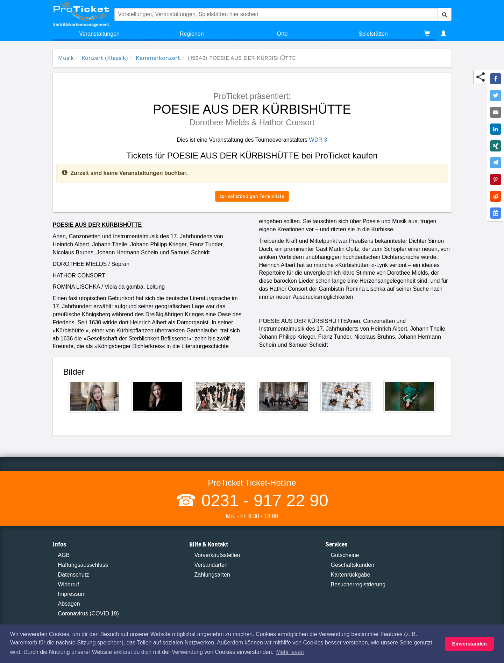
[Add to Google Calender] (495, 213)
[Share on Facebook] (495, 78)
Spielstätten (373, 34)
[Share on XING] (495, 145)
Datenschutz (73, 575)
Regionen (192, 34)
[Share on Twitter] (495, 95)
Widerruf (68, 584)
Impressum (72, 594)
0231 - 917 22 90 (262, 500)
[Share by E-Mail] (495, 112)
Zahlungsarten (212, 575)
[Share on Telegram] (495, 162)
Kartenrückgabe (350, 575)
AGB (64, 555)
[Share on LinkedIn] (495, 129)
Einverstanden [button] (469, 644)
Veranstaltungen (99, 34)
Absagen (69, 604)
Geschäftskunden (353, 565)
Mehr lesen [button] (290, 652)
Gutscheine (345, 555)
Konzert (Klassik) (104, 58)
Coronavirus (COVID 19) (88, 613)
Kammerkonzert (158, 58)
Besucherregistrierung (358, 584)
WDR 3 (318, 140)
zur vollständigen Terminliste (252, 196)
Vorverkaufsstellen (217, 555)
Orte (282, 34)
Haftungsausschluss (83, 565)
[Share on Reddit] (495, 196)
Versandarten (211, 565)
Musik (66, 58)
